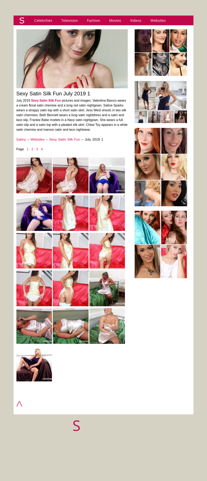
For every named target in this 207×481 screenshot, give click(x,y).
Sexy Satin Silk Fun (46, 100)
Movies (115, 20)
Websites (158, 20)
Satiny (21, 139)
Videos (136, 20)
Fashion (93, 20)
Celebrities (43, 20)
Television (69, 20)
